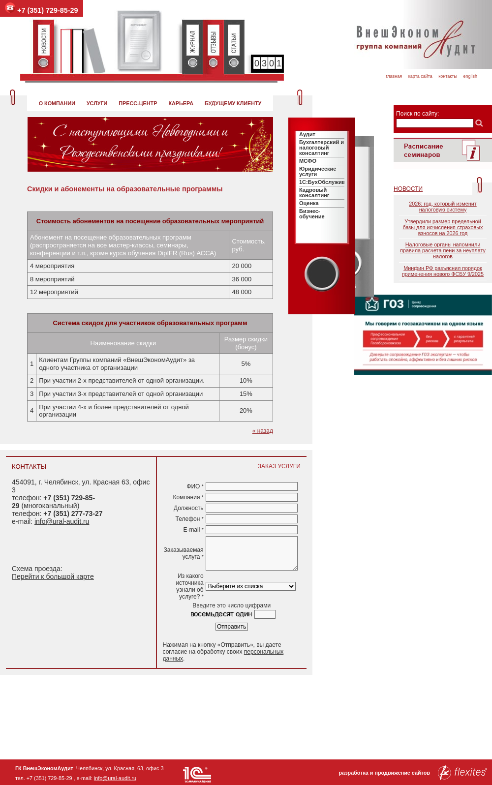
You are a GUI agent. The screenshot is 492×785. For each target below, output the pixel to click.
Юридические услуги (317, 171)
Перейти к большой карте (53, 576)
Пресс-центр (138, 103)
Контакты (447, 76)
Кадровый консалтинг (314, 192)
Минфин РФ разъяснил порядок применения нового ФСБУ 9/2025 (443, 271)
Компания (188, 497)
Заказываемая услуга (184, 553)
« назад (262, 430)
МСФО (307, 161)
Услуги (97, 103)
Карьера (180, 103)
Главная (394, 76)
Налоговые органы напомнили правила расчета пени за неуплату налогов (443, 250)
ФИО (194, 486)
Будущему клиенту (233, 103)
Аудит (307, 134)
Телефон (190, 518)
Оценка (309, 203)
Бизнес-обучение (312, 213)
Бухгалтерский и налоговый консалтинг (321, 147)
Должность (189, 508)
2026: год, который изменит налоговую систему (442, 206)
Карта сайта (420, 76)
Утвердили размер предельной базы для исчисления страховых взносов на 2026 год (442, 227)
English (470, 76)
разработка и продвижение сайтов (412, 772)
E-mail (193, 529)
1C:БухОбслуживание (328, 182)
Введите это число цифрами (231, 605)
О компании (57, 103)
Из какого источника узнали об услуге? (189, 586)
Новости (408, 188)
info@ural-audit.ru (62, 521)
